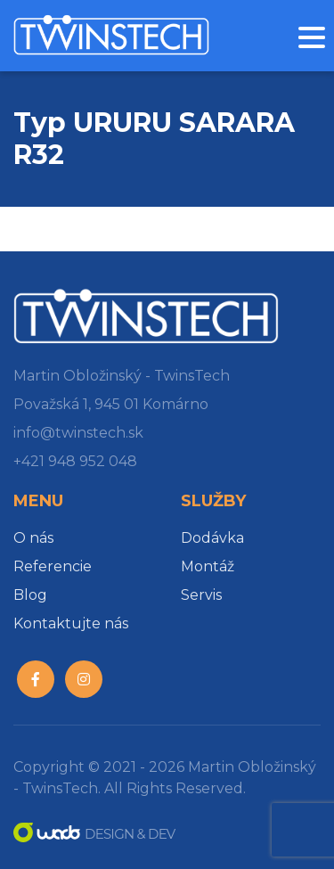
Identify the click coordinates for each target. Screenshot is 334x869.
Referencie (52, 566)
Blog (30, 594)
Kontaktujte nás (70, 623)
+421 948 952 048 (75, 461)
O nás (33, 537)
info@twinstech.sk (78, 432)
